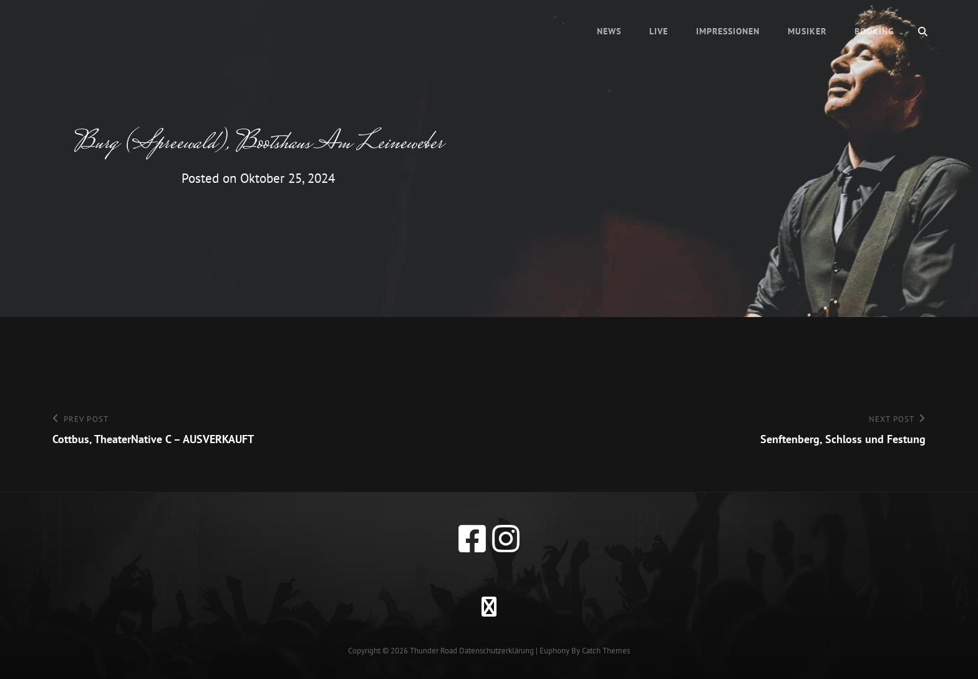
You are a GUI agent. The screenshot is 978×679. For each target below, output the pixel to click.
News (609, 31)
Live (658, 31)
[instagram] (505, 538)
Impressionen (728, 31)
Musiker (807, 31)
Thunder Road (433, 650)
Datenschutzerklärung (496, 650)
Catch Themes (606, 650)
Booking (874, 31)
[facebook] (472, 538)
